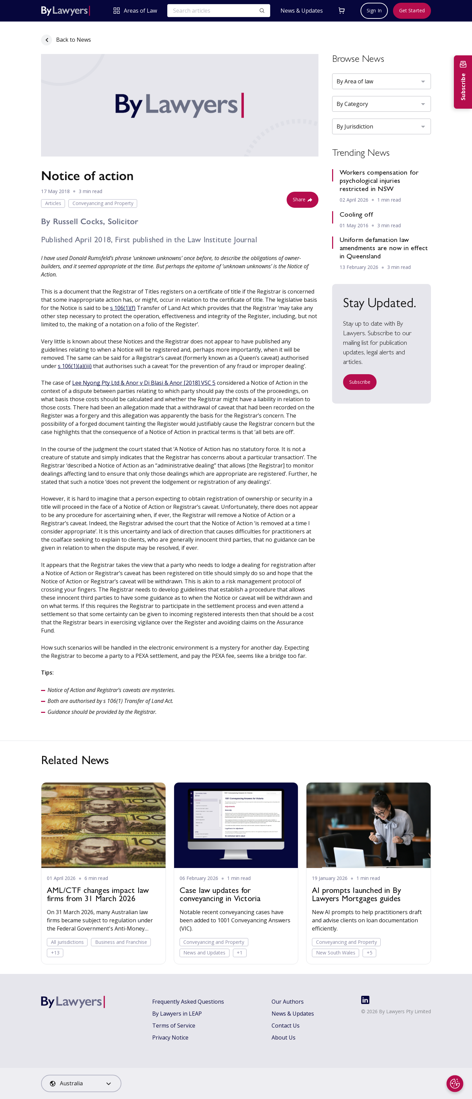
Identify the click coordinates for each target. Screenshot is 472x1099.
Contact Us (286, 1025)
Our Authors (288, 1001)
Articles (53, 203)
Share (302, 199)
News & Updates (301, 11)
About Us (284, 1037)
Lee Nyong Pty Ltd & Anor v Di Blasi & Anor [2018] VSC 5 (143, 382)
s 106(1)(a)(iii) (75, 366)
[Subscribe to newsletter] (463, 82)
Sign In (374, 10)
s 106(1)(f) (122, 308)
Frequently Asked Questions (188, 1001)
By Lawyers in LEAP (177, 1013)
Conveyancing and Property (103, 203)
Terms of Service (173, 1025)
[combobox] (81, 1083)
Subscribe (360, 382)
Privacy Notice (170, 1037)
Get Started (412, 10)
